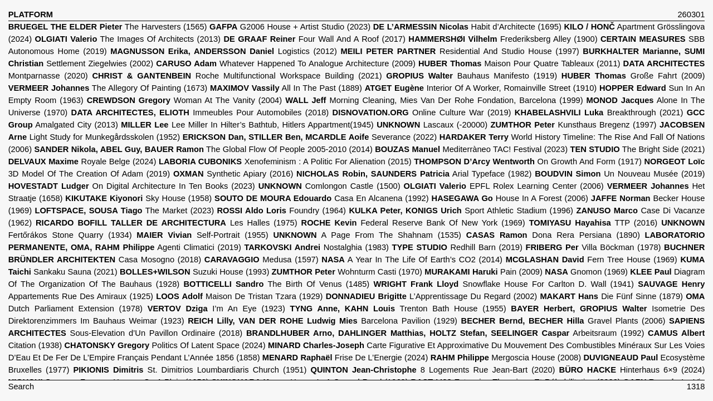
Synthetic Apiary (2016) (233, 173)
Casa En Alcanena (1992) (321, 198)
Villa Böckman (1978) (593, 247)
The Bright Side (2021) (637, 149)
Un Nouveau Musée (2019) (620, 173)
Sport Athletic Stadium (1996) (461, 210)
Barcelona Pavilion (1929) (322, 320)
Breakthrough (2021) (599, 112)
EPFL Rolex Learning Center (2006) (504, 186)
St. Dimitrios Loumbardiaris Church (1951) (190, 369)
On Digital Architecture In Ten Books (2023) (131, 186)
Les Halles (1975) (166, 222)
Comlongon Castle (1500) (329, 186)
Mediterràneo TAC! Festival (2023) (471, 149)
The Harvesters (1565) (107, 26)
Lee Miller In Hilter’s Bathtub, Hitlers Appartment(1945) (247, 124)
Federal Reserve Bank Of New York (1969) (413, 222)
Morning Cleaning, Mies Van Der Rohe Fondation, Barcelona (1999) (434, 100)
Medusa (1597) (261, 259)
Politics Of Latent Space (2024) (165, 345)
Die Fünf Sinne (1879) (611, 296)
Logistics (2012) (223, 51)
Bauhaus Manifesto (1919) (471, 75)
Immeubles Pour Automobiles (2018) (200, 112)
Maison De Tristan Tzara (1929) (239, 296)
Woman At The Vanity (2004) (184, 100)
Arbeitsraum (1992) (445, 333)
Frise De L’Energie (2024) (345, 357)
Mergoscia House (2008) (506, 357)
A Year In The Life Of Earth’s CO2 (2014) (411, 259)
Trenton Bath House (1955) (398, 308)
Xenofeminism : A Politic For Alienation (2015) (285, 161)
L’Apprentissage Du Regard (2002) (432, 296)
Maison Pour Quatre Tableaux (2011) (519, 63)
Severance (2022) (310, 137)
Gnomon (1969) (586, 271)
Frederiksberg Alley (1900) (502, 39)
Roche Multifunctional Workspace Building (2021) (237, 75)
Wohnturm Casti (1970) (347, 271)
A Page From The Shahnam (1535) (367, 235)
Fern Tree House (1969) (591, 259)
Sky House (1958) (138, 198)
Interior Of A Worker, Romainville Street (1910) (481, 88)
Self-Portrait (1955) (202, 235)
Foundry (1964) (281, 210)
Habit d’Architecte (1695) (467, 26)
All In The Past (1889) (286, 88)
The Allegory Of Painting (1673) (108, 88)
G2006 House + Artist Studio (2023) (289, 26)
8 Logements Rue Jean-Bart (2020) (433, 369)
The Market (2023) (124, 210)
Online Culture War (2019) (422, 112)
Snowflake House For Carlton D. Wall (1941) (503, 284)
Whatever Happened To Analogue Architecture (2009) (286, 63)
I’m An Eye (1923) (216, 308)
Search (21, 386)
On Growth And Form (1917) (528, 161)
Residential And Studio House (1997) (459, 51)
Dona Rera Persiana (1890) (553, 235)
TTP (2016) (593, 222)
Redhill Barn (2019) (457, 247)
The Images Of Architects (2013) (128, 39)
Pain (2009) (483, 271)
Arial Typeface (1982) (413, 173)
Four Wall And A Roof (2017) (314, 39)
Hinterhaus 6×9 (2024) (632, 369)
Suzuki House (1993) (194, 271)
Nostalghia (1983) (316, 247)
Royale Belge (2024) (82, 161)
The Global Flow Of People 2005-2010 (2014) (203, 149)
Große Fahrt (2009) (633, 75)
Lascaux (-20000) (432, 124)
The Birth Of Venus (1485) (276, 284)
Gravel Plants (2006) (563, 320)
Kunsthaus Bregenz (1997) (574, 124)
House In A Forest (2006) (510, 198)
